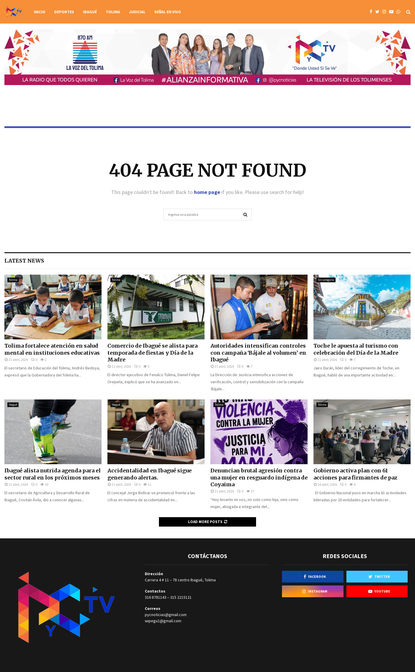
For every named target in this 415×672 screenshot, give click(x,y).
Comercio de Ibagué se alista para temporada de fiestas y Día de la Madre (152, 352)
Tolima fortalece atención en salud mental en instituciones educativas (52, 349)
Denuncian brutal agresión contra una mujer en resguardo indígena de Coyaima (259, 477)
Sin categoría (326, 280)
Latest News (24, 260)
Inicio (39, 11)
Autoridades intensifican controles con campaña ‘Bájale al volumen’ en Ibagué (258, 352)
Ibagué (90, 11)
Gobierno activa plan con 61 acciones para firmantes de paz (355, 474)
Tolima (113, 11)
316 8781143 (155, 597)
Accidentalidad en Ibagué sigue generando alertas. (149, 474)
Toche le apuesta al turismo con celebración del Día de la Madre (355, 349)
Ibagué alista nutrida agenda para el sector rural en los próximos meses (52, 474)
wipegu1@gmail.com (163, 620)
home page (207, 192)
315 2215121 (181, 597)
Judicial (137, 11)
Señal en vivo (167, 11)
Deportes (64, 11)
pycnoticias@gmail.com (166, 614)
